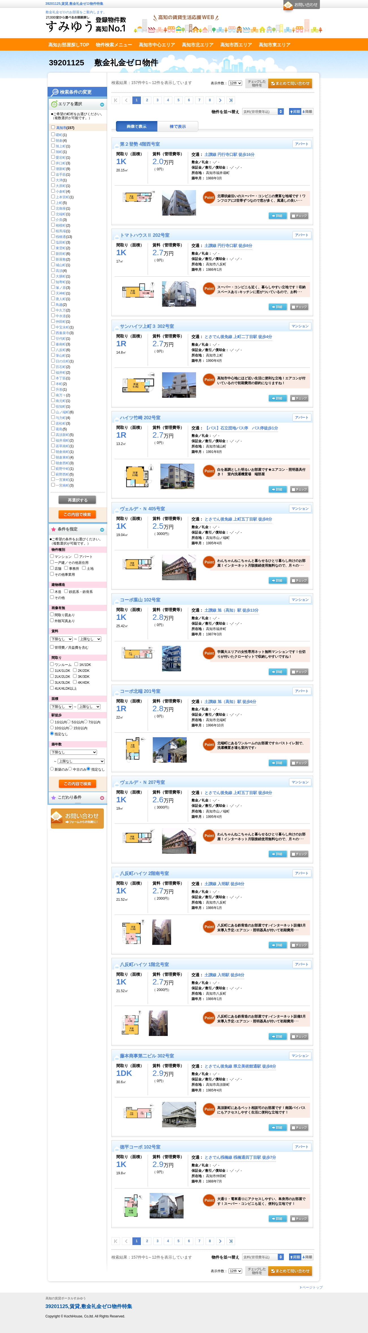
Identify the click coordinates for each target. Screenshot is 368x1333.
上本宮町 (62, 197)
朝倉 (59, 141)
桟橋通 (61, 237)
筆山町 (61, 356)
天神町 (61, 293)
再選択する (78, 500)
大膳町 (61, 276)
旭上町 (61, 146)
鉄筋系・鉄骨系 (81, 592)
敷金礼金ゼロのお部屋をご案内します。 (76, 12)
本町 (59, 384)
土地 (90, 569)
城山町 (61, 265)
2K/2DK (83, 671)
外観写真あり (65, 621)
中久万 (61, 310)
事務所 (74, 569)
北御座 (61, 208)
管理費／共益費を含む (72, 648)
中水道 (61, 316)
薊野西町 (62, 474)
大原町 (61, 186)
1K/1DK (85, 665)
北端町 (61, 214)
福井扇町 (62, 440)
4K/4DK (83, 683)
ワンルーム (63, 665)
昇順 (295, 111)
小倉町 (61, 192)
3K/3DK (83, 677)
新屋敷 (61, 259)
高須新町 (62, 435)
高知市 (61, 128)
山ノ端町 (62, 412)
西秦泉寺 (62, 333)
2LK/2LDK (62, 677)
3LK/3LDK (62, 683)
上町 (59, 203)
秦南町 (61, 344)
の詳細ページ (278, 216)
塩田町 (61, 242)
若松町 (61, 423)
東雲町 (61, 248)
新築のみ (61, 769)
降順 (307, 111)
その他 (60, 598)
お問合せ (77, 819)
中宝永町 (62, 327)
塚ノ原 (61, 288)
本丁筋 (61, 378)
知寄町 (61, 282)
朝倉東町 (62, 457)
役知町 (61, 406)
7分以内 (95, 722)
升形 (59, 390)
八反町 (61, 350)
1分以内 (61, 722)
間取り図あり (65, 615)
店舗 (58, 569)
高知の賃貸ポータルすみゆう (66, 1298)
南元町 (61, 401)
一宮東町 (62, 480)
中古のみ (80, 769)
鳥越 (59, 305)
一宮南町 (62, 485)
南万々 (61, 395)
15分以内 (80, 728)
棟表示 (178, 126)
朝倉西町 (62, 463)
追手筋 (61, 175)
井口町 (61, 163)
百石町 (61, 367)
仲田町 (61, 322)
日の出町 (62, 361)
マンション (63, 557)
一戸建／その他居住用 (72, 563)
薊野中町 (62, 469)
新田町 (61, 254)
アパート (86, 557)
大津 (59, 180)
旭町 (59, 152)
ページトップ (312, 1287)
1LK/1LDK (62, 671)
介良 (59, 220)
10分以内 (61, 728)
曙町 (59, 135)
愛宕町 (61, 158)
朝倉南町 (62, 452)
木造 (58, 592)
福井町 (61, 373)
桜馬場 (61, 231)
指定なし (61, 734)
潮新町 (61, 169)
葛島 (59, 429)
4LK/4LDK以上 (66, 689)
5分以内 (78, 722)
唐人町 (61, 299)
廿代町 (61, 339)
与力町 (61, 418)
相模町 (61, 225)
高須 (59, 271)
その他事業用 (65, 575)
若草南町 (62, 446)
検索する (78, 514)
